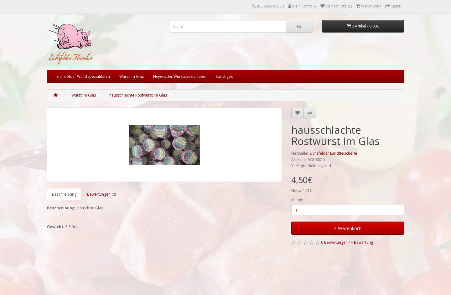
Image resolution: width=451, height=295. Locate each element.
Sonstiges (224, 76)
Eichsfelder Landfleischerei (333, 153)
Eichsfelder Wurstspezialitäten (83, 76)
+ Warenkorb (348, 228)
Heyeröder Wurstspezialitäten (179, 76)
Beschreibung (64, 194)
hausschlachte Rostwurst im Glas (138, 95)
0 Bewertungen (334, 242)
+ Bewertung (362, 242)
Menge (297, 199)
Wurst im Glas (131, 76)
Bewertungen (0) (101, 194)
